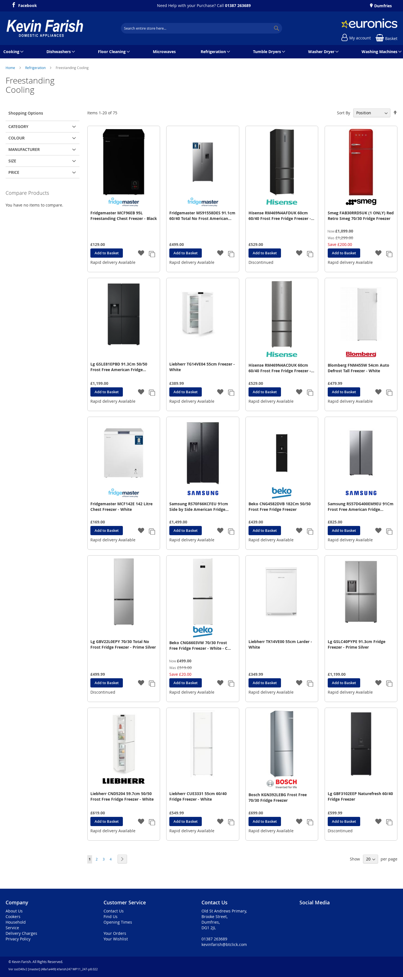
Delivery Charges (21, 933)
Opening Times (118, 922)
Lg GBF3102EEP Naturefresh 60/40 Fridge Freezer (360, 796)
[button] (141, 253)
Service (12, 927)
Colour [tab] (16, 138)
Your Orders (115, 933)
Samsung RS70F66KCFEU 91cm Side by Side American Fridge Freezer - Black (198, 506)
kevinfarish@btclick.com (224, 944)
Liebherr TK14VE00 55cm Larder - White (280, 644)
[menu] (201, 51)
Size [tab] (12, 160)
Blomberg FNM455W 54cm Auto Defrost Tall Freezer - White (358, 367)
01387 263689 (238, 5)
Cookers (13, 916)
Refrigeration (35, 67)
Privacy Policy (18, 939)
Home (11, 67)
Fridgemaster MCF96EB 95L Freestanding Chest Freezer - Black (123, 215)
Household (16, 922)
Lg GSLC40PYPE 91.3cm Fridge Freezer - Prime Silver (356, 644)
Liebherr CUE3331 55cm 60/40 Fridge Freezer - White (198, 796)
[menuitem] (12, 51)
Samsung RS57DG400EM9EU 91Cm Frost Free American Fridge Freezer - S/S (360, 506)
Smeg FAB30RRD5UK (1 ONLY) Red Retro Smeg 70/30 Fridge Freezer (361, 215)
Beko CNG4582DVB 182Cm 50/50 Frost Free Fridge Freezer (280, 506)
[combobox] (201, 28)
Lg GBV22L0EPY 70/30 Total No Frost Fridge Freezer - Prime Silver (123, 644)
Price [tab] (13, 172)
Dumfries (382, 5)
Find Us (111, 916)
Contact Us (114, 911)
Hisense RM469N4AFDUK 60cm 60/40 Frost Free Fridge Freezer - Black (280, 215)
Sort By (343, 112)
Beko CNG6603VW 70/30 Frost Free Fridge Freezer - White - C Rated (198, 645)
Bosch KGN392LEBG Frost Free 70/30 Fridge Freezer (278, 797)
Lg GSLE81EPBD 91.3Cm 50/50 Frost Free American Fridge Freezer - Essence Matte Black (118, 367)
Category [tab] (18, 126)
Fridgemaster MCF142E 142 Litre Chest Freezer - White (121, 506)
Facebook (27, 5)
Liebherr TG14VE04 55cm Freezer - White (202, 366)
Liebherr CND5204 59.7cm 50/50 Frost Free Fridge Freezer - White (122, 796)
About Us (14, 911)
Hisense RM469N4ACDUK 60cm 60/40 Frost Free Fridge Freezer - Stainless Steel (280, 368)
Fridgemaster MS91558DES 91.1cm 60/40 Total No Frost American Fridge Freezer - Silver (202, 215)
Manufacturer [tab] (24, 149)
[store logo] (45, 28)
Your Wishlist (116, 939)
